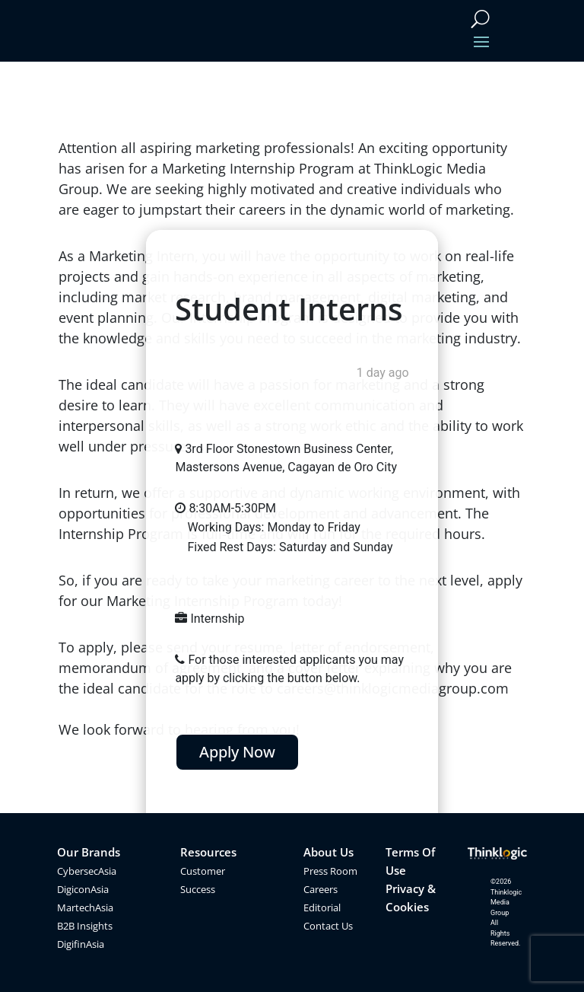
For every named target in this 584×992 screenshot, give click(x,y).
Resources (208, 852)
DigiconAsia (83, 889)
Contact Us (328, 926)
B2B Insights (85, 926)
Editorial (322, 907)
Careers (320, 889)
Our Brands (88, 852)
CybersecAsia (86, 871)
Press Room (330, 871)
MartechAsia (85, 907)
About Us (328, 852)
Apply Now (237, 752)
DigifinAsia (80, 944)
